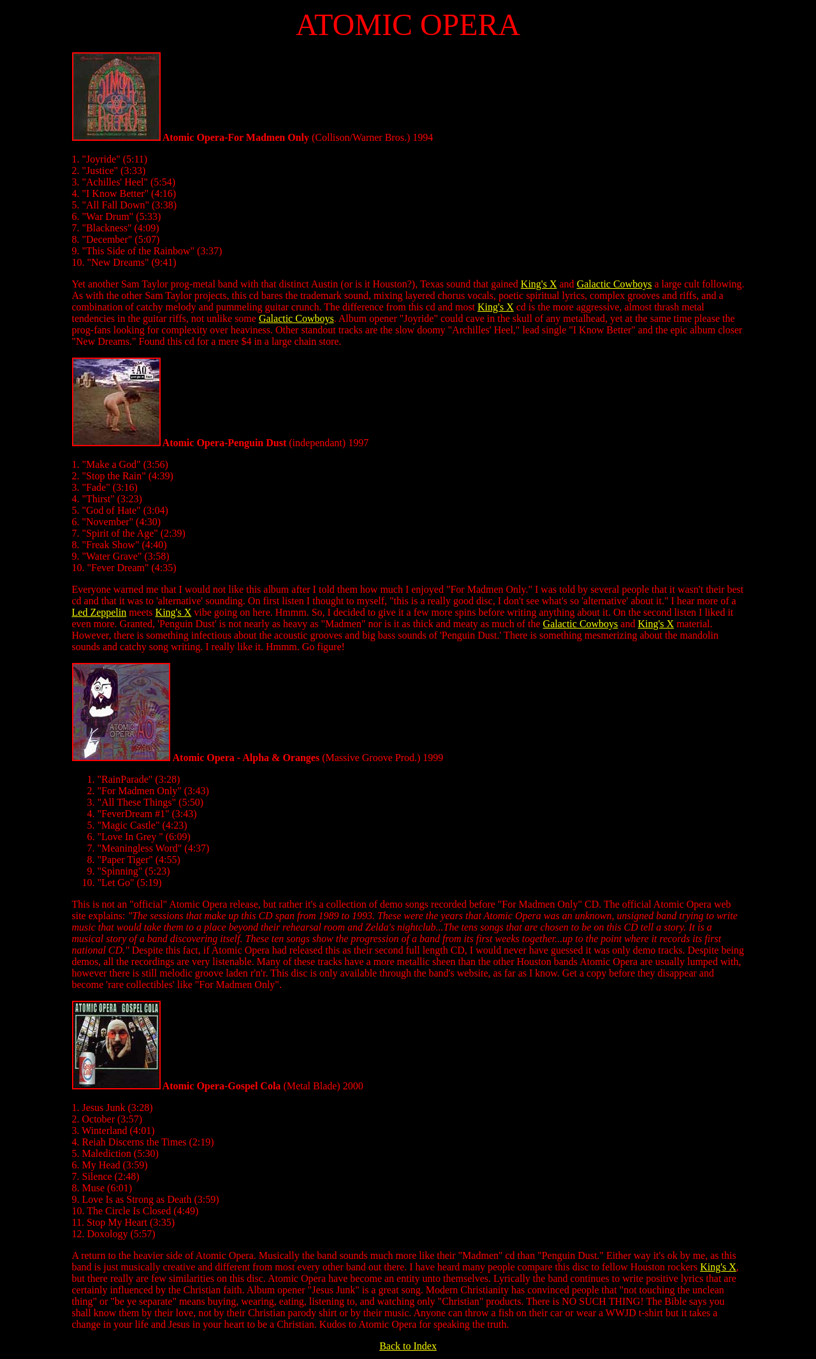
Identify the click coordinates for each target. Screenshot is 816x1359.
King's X (539, 284)
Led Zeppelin (99, 612)
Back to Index (408, 1346)
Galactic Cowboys (614, 284)
